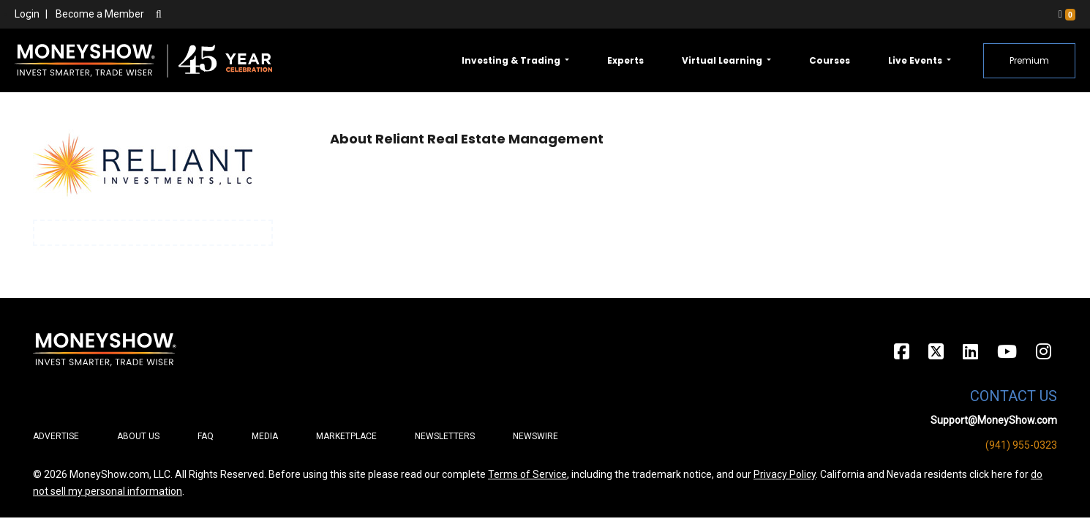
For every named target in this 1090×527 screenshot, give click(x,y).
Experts (625, 60)
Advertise (56, 436)
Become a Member (100, 14)
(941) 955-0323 (1021, 445)
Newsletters (445, 436)
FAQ (206, 436)
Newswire (535, 436)
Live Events (916, 60)
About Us (138, 436)
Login (27, 14)
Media (265, 436)
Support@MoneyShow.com (994, 420)
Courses (829, 60)
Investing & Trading (512, 60)
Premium (1029, 60)
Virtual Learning (723, 60)
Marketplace (346, 436)
